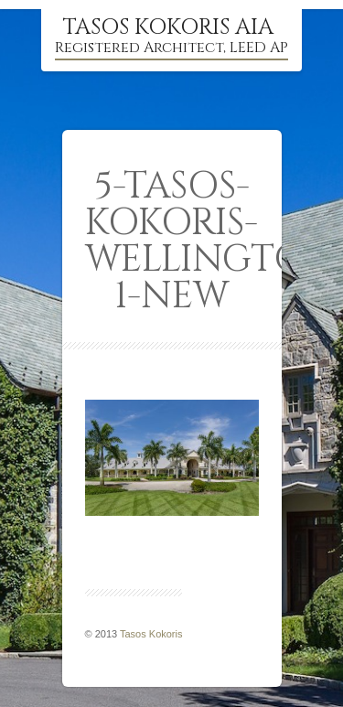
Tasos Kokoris (151, 633)
